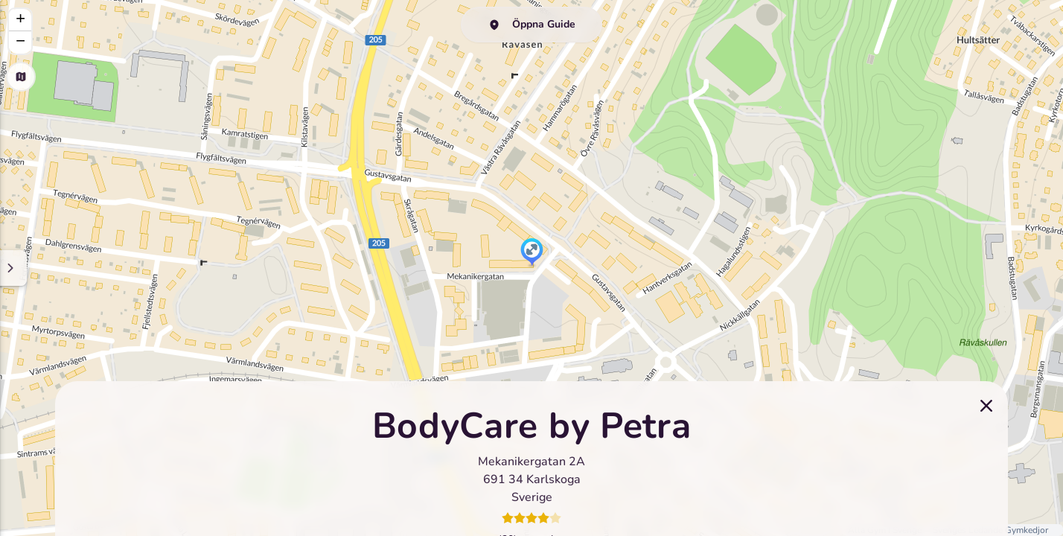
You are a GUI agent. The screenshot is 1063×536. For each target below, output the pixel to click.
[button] (532, 253)
